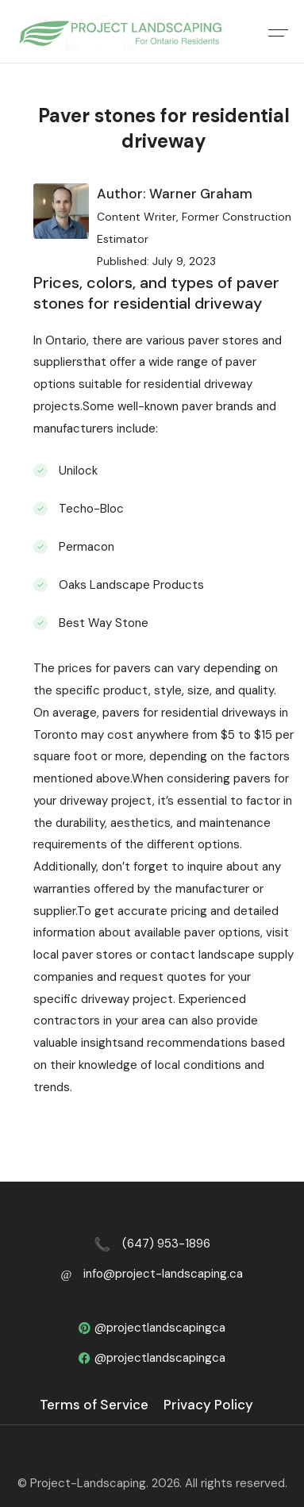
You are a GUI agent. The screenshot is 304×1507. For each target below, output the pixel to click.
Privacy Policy (208, 1404)
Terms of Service (94, 1404)
